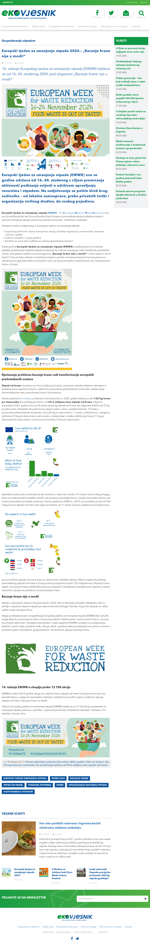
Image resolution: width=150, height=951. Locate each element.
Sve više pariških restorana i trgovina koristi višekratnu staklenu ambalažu (69, 825)
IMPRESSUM (48, 932)
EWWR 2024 (58, 778)
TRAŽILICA (141, 14)
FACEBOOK (97, 14)
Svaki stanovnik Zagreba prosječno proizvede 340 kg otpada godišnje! (40, 3)
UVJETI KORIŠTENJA (83, 932)
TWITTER (111, 14)
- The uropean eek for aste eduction (76, 213)
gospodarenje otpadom (18, 792)
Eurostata (26, 398)
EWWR (59, 785)
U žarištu (136, 26)
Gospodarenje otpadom (15, 26)
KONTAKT (143, 2)
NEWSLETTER (126, 14)
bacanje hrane (79, 778)
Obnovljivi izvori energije (114, 26)
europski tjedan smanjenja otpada (25, 778)
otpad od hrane (13, 785)
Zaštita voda (38, 26)
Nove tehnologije (87, 26)
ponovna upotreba (39, 785)
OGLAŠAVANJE (131, 2)
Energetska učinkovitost (61, 26)
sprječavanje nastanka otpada (88, 785)
